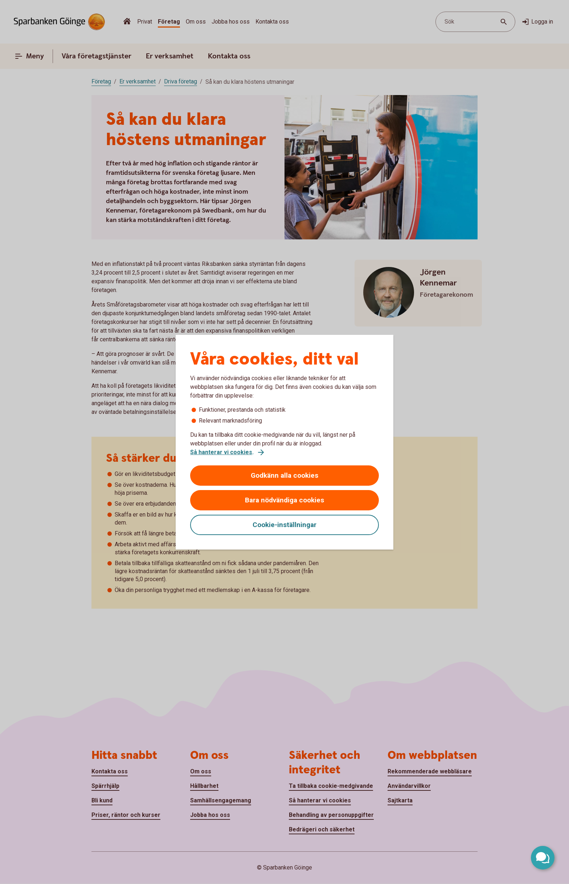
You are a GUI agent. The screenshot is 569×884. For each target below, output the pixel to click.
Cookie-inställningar (284, 525)
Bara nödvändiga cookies (284, 500)
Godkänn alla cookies (284, 475)
